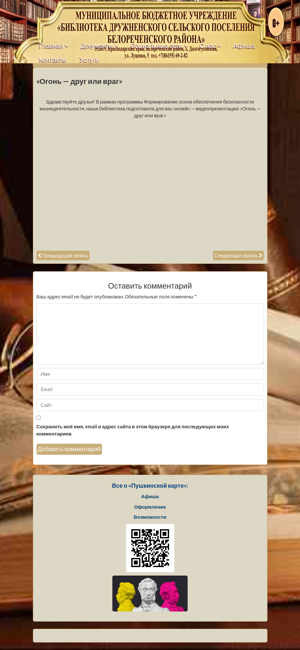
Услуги (89, 60)
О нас (208, 46)
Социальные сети (156, 46)
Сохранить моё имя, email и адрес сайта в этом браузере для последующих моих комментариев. (132, 429)
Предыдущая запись (65, 255)
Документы (96, 46)
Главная (51, 46)
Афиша (244, 46)
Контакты (52, 60)
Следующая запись (236, 255)
